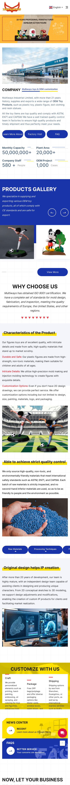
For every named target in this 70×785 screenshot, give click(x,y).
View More (53, 272)
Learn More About (13, 134)
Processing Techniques (45, 549)
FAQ (57, 134)
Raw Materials (15, 549)
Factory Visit (35, 134)
